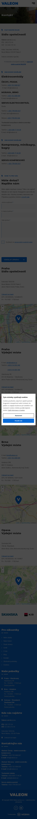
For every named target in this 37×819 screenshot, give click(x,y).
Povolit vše (18, 421)
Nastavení (18, 415)
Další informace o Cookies (16, 410)
